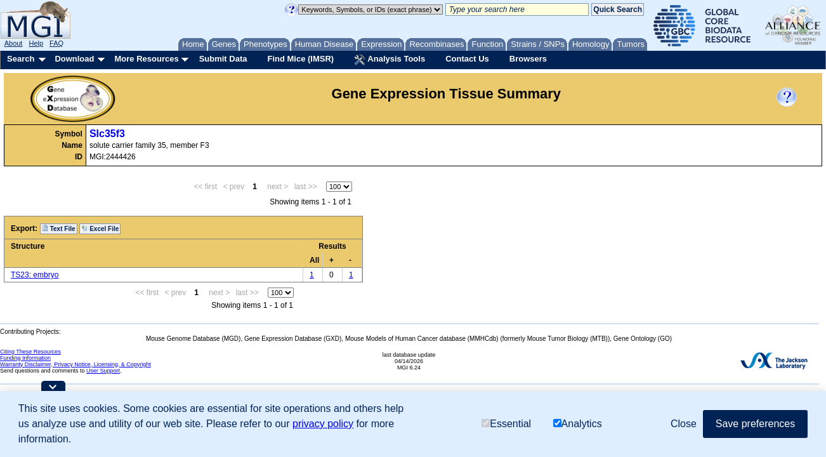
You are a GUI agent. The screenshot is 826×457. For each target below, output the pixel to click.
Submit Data (223, 58)
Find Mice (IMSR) (300, 58)
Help (36, 43)
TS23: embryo (34, 274)
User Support (103, 371)
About (13, 43)
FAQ (56, 43)
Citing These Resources (30, 351)
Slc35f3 (107, 133)
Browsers (528, 58)
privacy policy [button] (322, 423)
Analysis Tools (389, 59)
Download (74, 58)
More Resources (146, 58)
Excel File (100, 228)
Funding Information (25, 358)
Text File (58, 228)
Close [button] (684, 423)
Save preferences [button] (755, 423)
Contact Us (467, 58)
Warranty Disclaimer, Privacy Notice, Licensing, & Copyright (75, 364)
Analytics (577, 423)
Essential (506, 423)
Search (20, 58)
